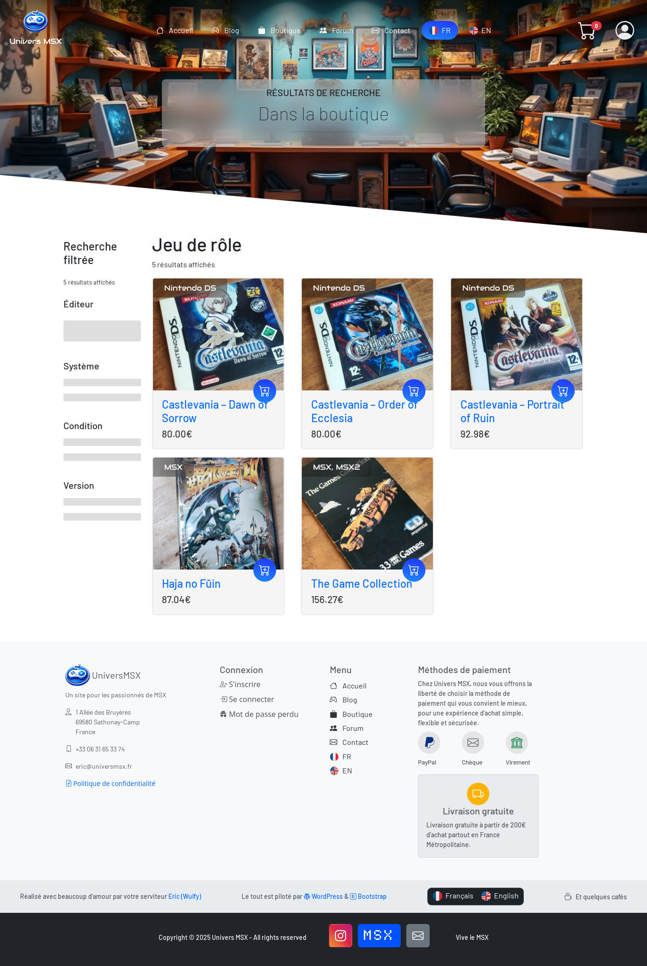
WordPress (323, 896)
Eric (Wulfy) (184, 896)
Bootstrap (368, 896)
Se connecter (247, 699)
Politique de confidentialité (110, 783)
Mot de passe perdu (258, 714)
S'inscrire (240, 684)
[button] (587, 30)
